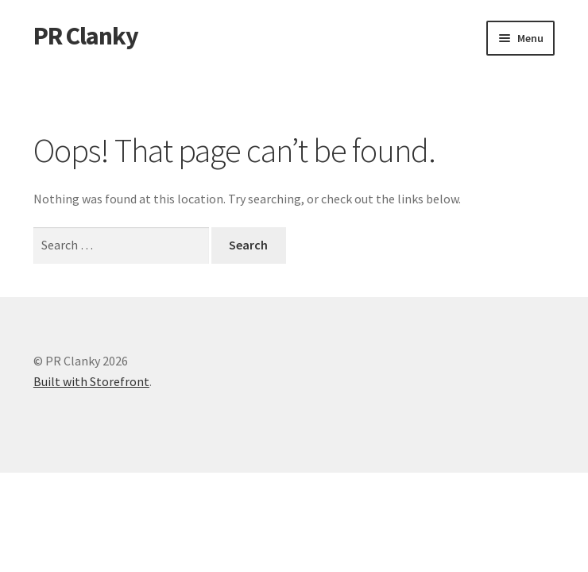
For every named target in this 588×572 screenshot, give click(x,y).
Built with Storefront (91, 381)
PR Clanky (85, 36)
